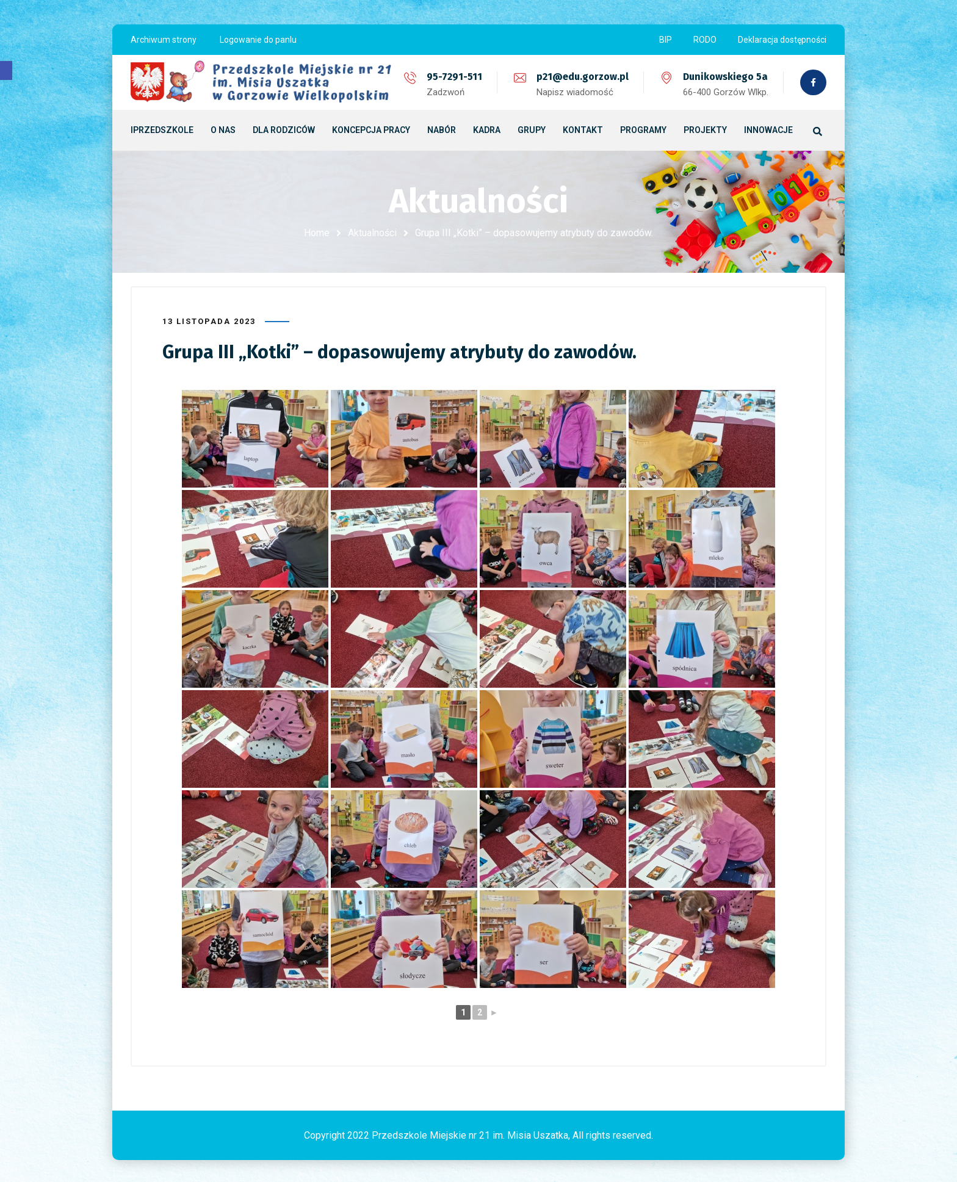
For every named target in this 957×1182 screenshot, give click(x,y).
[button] (6, 70)
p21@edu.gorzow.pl (581, 76)
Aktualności (372, 233)
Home (317, 233)
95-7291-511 (453, 76)
